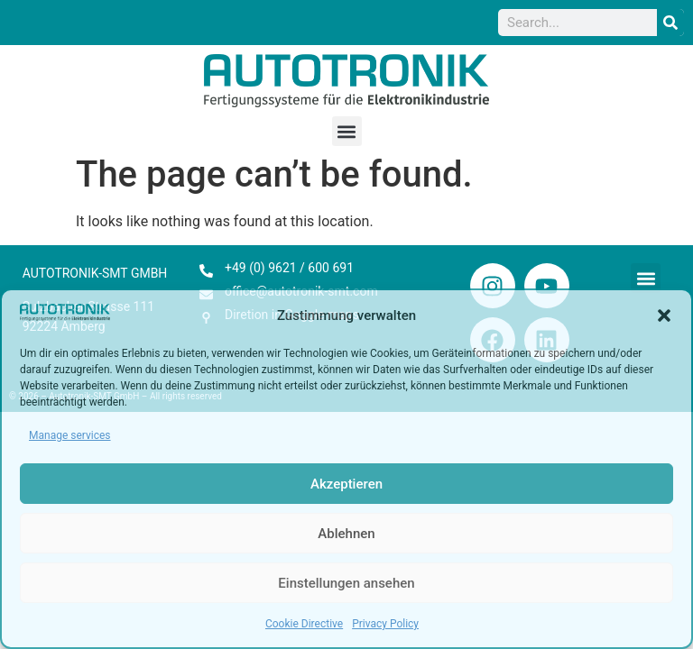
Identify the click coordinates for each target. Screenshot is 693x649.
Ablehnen (346, 534)
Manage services (70, 435)
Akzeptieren (346, 484)
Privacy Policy (385, 623)
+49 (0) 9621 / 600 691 (289, 268)
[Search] (670, 22)
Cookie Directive (304, 623)
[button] (664, 315)
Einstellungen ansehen (346, 583)
